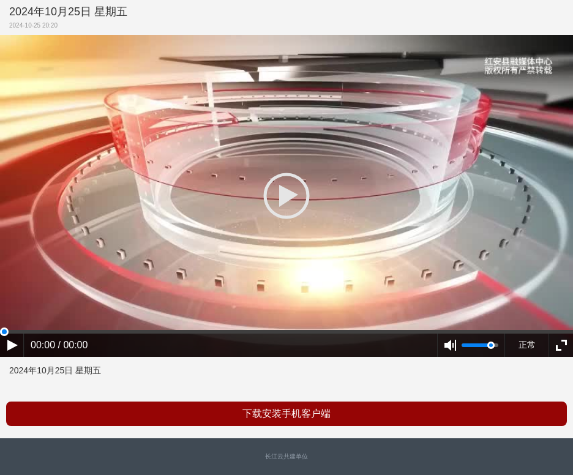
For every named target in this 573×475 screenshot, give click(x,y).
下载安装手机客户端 (286, 413)
